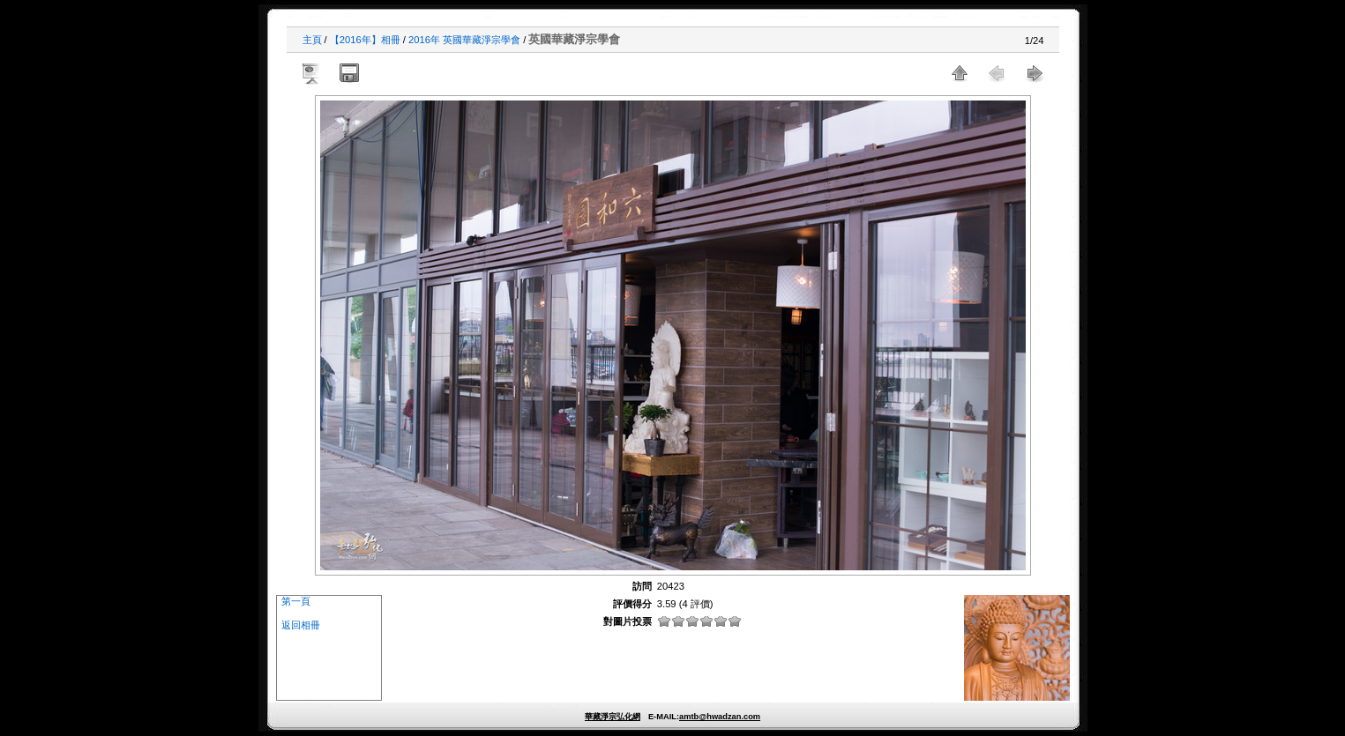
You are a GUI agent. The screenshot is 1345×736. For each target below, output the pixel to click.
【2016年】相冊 (365, 39)
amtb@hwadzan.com (719, 716)
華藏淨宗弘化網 (612, 716)
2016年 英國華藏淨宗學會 (464, 39)
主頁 (312, 39)
